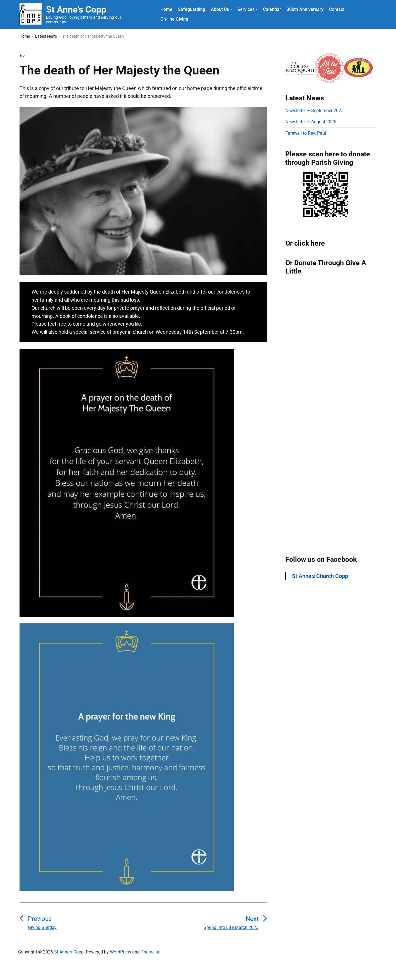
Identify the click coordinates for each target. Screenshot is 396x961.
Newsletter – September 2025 (314, 110)
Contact (336, 9)
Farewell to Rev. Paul (305, 133)
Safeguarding (191, 9)
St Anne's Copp (69, 952)
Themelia (150, 952)
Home (166, 9)
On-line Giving (174, 19)
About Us (221, 9)
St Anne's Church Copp (320, 576)
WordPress (120, 952)
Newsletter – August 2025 (310, 121)
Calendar (272, 9)
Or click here (305, 243)
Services (247, 9)
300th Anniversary (305, 9)
